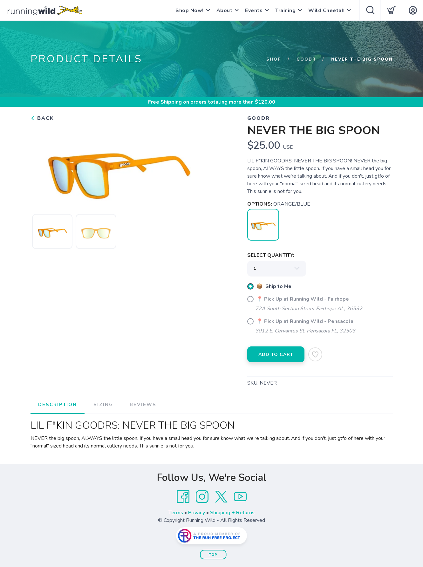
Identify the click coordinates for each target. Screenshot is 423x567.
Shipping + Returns (232, 512)
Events (254, 10)
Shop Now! (189, 10)
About (224, 10)
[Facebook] (183, 496)
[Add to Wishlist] (315, 354)
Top (213, 554)
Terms (175, 512)
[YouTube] (240, 496)
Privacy (196, 512)
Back (42, 118)
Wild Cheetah (326, 10)
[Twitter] (221, 496)
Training (285, 10)
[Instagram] (202, 496)
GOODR (306, 59)
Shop (273, 59)
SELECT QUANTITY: (270, 255)
